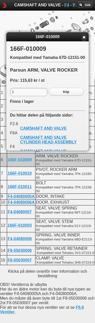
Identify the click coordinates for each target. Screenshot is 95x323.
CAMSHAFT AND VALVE (43, 128)
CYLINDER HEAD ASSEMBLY (48, 142)
